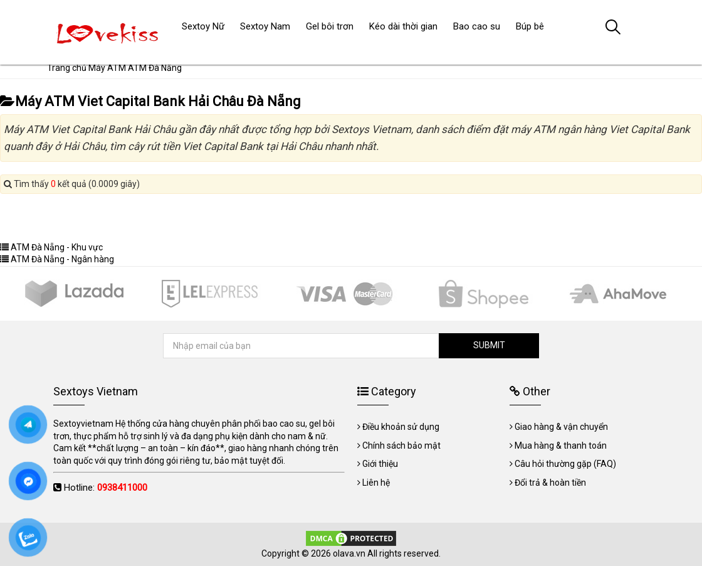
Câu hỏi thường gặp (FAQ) (565, 464)
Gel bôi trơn (330, 26)
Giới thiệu (380, 464)
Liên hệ (376, 483)
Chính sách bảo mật (401, 446)
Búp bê (530, 26)
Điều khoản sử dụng (400, 427)
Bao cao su (476, 26)
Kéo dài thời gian (403, 26)
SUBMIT (489, 345)
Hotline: (105, 487)
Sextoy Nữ (203, 26)
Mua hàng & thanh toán (561, 446)
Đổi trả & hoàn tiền (550, 483)
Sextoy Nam (265, 26)
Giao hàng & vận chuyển (561, 427)
